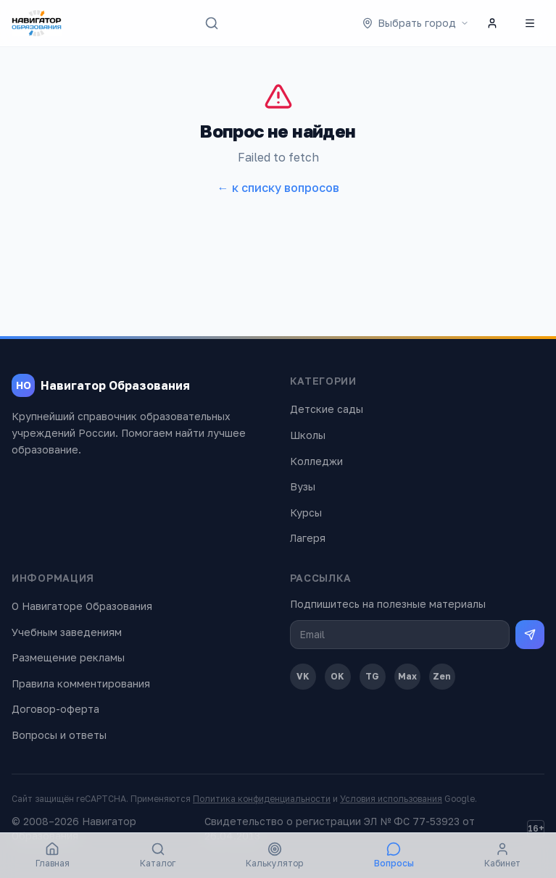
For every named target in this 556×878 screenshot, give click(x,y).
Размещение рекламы (68, 657)
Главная (53, 855)
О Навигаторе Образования (82, 606)
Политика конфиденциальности (262, 798)
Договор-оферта (55, 709)
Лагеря (307, 538)
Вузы (302, 486)
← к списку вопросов (278, 187)
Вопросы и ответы (59, 735)
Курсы (306, 512)
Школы (307, 435)
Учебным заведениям (67, 632)
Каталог (157, 855)
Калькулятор (274, 855)
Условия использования (391, 798)
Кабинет (502, 855)
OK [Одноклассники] (337, 676)
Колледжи (316, 461)
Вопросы (394, 855)
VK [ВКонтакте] (303, 676)
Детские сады (326, 409)
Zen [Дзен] (442, 676)
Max (407, 676)
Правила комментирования (81, 683)
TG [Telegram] (372, 676)
